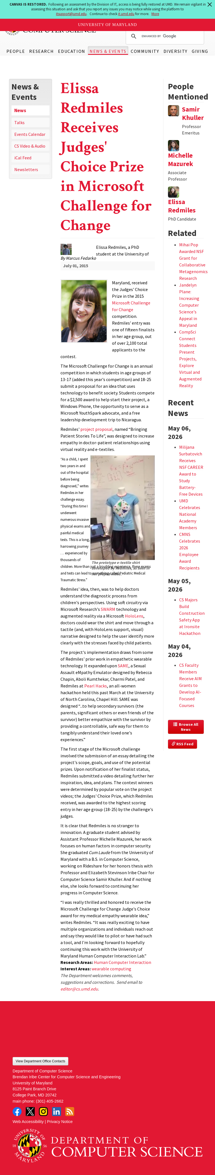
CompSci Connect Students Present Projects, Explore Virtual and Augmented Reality (190, 358)
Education (71, 51)
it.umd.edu (126, 13)
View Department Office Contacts (40, 1061)
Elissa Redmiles (182, 205)
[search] (164, 36)
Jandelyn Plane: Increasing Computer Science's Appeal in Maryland (189, 305)
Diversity (175, 51)
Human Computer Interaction (122, 962)
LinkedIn (56, 1111)
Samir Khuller (193, 113)
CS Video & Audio (29, 146)
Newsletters (26, 169)
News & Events (108, 51)
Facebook (17, 1111)
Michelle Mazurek (180, 159)
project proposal (96, 429)
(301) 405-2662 (49, 1101)
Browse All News (186, 727)
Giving (200, 51)
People (15, 51)
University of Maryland (107, 25)
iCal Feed (22, 157)
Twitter (30, 1111)
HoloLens (134, 616)
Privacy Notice (60, 1121)
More (155, 13)
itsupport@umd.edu (71, 13)
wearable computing (111, 968)
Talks (19, 122)
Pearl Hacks (95, 686)
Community (145, 51)
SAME (123, 665)
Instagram (43, 1111)
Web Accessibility (28, 1121)
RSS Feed (182, 743)
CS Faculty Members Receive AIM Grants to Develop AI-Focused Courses (190, 685)
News (20, 110)
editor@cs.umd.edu (79, 989)
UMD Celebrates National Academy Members (189, 514)
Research (41, 51)
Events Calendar (29, 134)
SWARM (108, 609)
